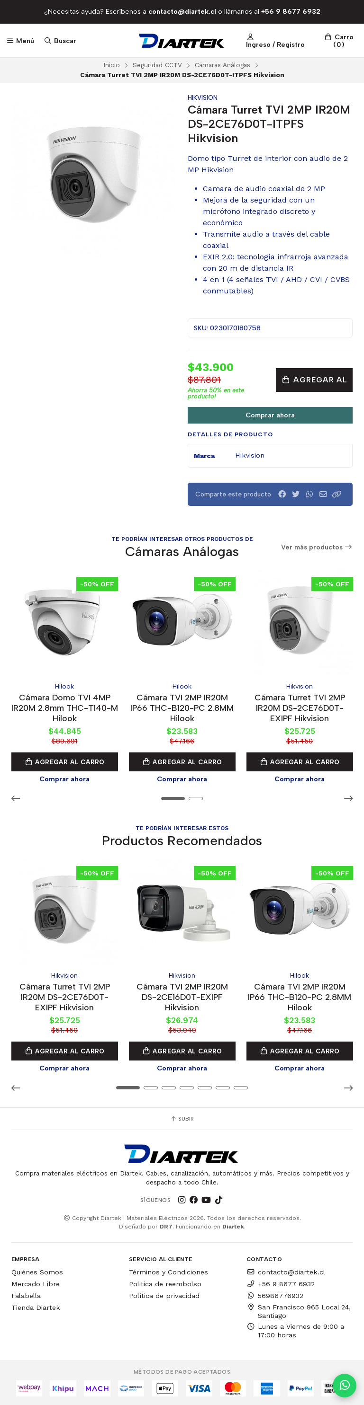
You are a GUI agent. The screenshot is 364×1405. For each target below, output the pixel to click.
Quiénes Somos (37, 1271)
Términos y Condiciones (168, 1271)
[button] (337, 494)
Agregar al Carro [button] (64, 761)
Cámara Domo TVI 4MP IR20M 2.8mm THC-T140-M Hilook (64, 707)
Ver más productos (317, 547)
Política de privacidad (164, 1295)
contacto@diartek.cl (285, 1271)
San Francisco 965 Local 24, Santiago (298, 1310)
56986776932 (274, 1295)
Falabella (26, 1295)
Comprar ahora (270, 415)
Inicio (111, 65)
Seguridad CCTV (157, 65)
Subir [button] (182, 1117)
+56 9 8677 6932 (280, 1283)
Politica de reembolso (165, 1283)
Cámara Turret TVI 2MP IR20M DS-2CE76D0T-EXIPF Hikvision (300, 707)
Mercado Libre (35, 1283)
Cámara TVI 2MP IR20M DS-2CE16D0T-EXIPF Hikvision (182, 996)
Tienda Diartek (35, 1306)
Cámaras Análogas (222, 65)
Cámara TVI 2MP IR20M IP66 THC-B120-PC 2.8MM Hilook (182, 707)
